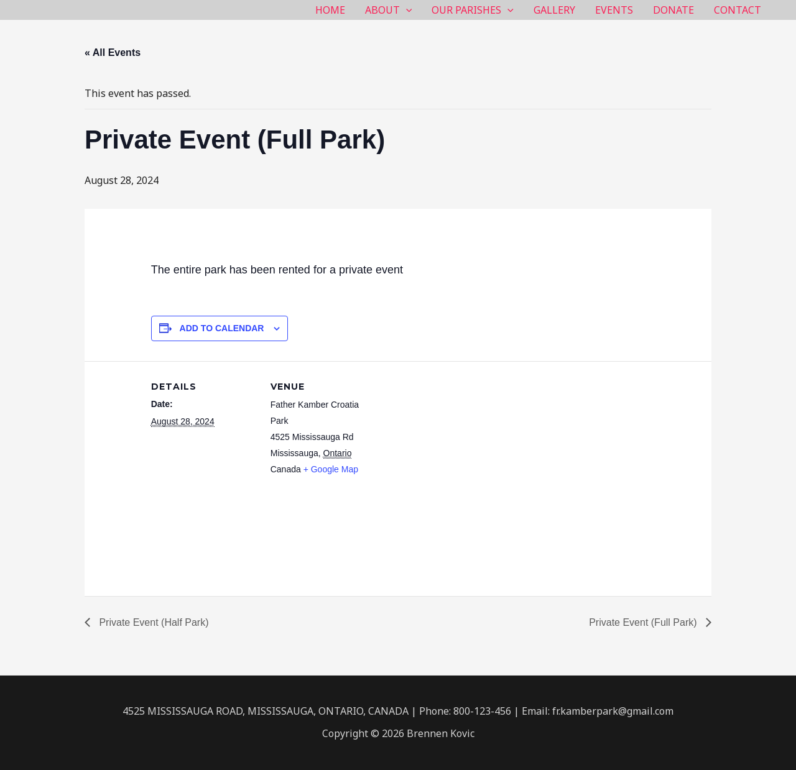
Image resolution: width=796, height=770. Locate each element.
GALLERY (554, 10)
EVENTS (614, 10)
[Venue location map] (455, 447)
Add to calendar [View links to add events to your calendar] (222, 328)
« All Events (113, 52)
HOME (330, 10)
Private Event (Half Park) (152, 622)
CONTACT (737, 10)
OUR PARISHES (473, 10)
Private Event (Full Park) (644, 622)
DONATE (673, 10)
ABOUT (388, 10)
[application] (406, 10)
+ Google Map (330, 469)
